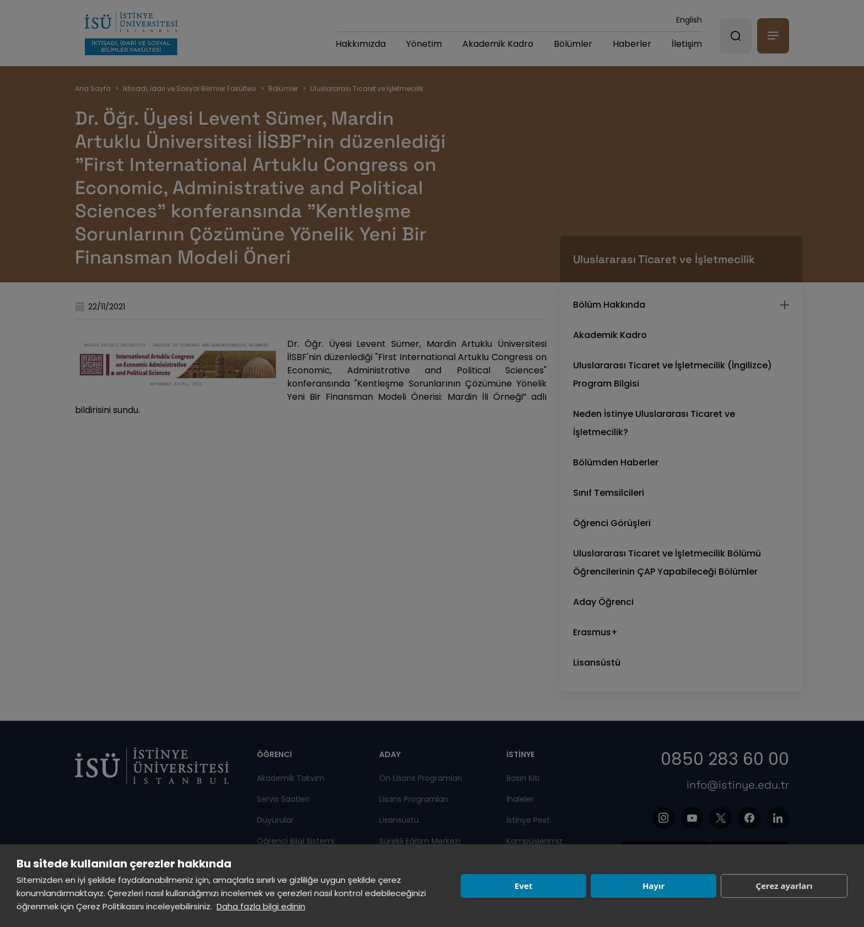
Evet (523, 885)
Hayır (653, 885)
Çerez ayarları (784, 885)
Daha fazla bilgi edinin (261, 906)
